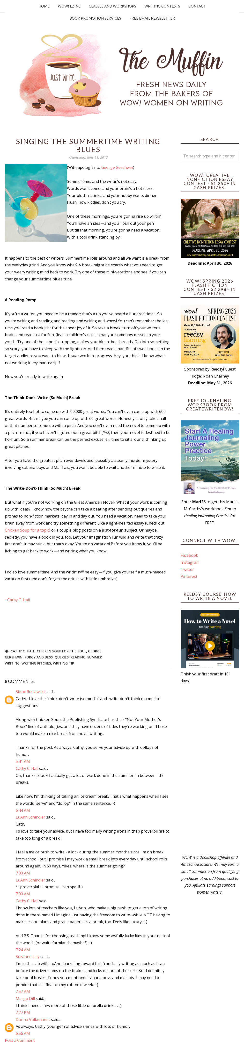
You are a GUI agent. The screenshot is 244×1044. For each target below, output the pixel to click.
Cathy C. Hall (23, 651)
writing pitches (36, 663)
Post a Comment (20, 1040)
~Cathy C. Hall (17, 600)
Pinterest (189, 576)
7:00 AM (23, 873)
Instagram (190, 562)
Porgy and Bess (38, 657)
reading (78, 657)
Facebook (189, 555)
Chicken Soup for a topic (27, 530)
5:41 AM (23, 761)
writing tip (63, 663)
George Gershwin (117, 167)
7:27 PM (23, 1012)
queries (62, 657)
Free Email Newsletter (152, 18)
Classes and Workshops (112, 6)
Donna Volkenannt (33, 1019)
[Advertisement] (210, 769)
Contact (197, 6)
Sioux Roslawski (30, 691)
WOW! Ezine (69, 6)
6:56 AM (23, 1033)
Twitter (187, 569)
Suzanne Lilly (27, 956)
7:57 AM (23, 991)
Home (44, 6)
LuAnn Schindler (30, 817)
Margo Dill (25, 998)
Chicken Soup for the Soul (61, 651)
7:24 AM (23, 949)
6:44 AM (23, 810)
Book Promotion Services (95, 18)
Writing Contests (162, 6)
